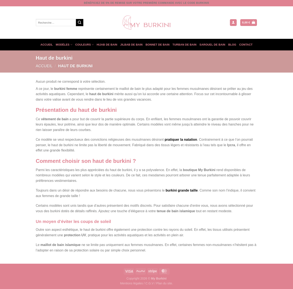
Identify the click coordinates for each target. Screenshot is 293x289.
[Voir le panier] (248, 22)
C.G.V (149, 283)
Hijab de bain (107, 44)
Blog (232, 44)
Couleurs (84, 45)
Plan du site (164, 283)
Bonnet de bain (158, 44)
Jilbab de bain (131, 44)
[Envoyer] (79, 22)
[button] (233, 22)
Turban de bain (185, 44)
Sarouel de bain (212, 44)
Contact (245, 44)
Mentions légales (131, 283)
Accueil (47, 44)
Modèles (64, 45)
